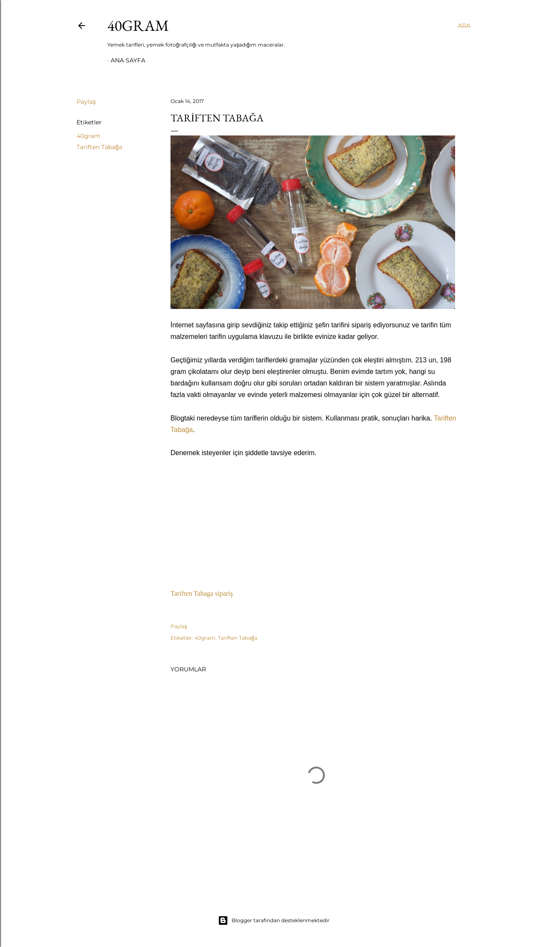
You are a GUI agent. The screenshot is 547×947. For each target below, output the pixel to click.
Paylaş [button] (86, 102)
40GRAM (138, 25)
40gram (88, 136)
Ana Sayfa (128, 60)
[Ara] (464, 25)
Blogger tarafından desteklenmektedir (273, 920)
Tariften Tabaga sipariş (202, 593)
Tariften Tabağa (99, 147)
